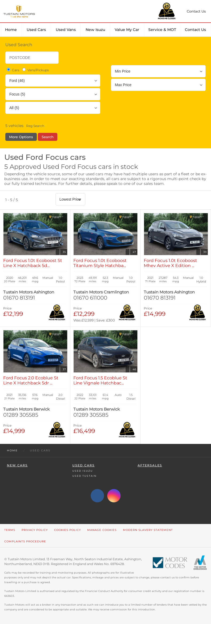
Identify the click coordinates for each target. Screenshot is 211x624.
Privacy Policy (35, 530)
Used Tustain (84, 475)
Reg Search (35, 126)
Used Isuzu (82, 470)
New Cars (17, 465)
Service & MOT (162, 29)
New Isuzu (95, 29)
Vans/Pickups (35, 70)
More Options (21, 137)
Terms (9, 530)
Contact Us (195, 29)
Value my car (127, 29)
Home (11, 29)
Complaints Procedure (25, 541)
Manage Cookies (102, 530)
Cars (12, 70)
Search (48, 137)
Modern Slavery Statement (148, 530)
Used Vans (66, 29)
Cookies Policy (67, 530)
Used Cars (36, 29)
